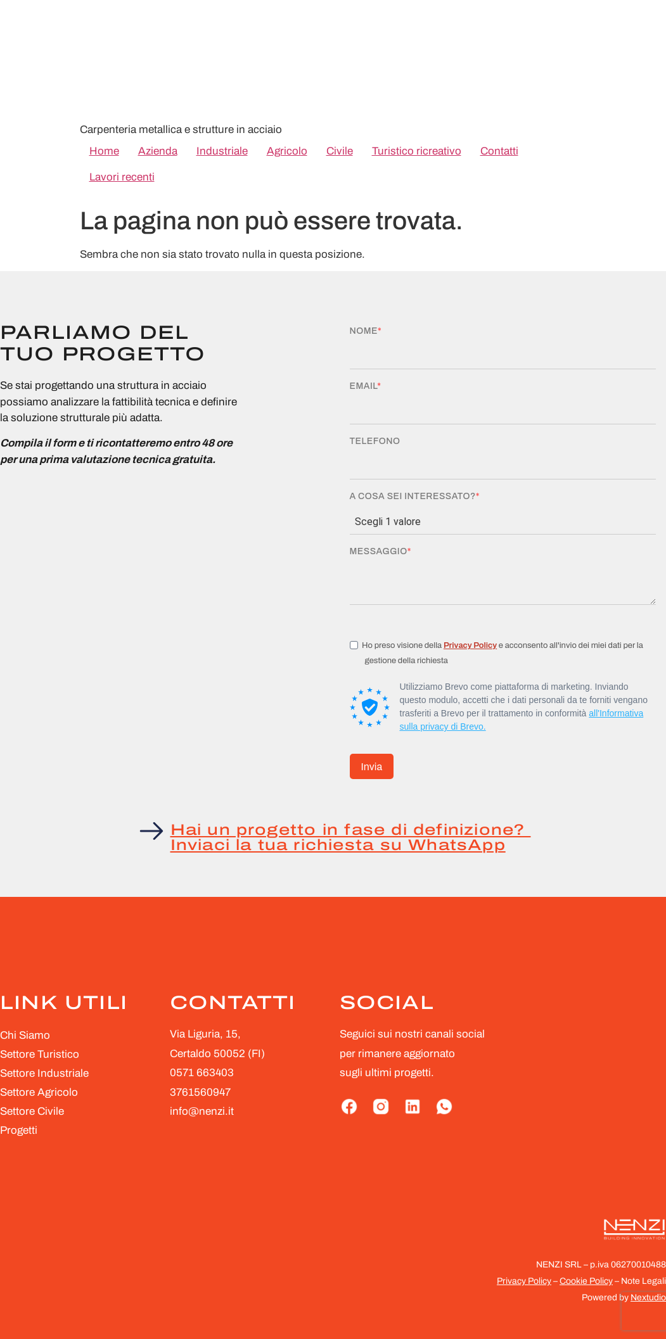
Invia (372, 766)
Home (104, 151)
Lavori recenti (122, 177)
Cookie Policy (586, 1281)
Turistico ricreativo (416, 151)
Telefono (375, 441)
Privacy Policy (470, 645)
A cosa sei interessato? (413, 496)
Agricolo (287, 151)
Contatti (499, 151)
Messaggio (378, 551)
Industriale (222, 151)
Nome (364, 331)
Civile (339, 151)
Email (364, 386)
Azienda (157, 151)
